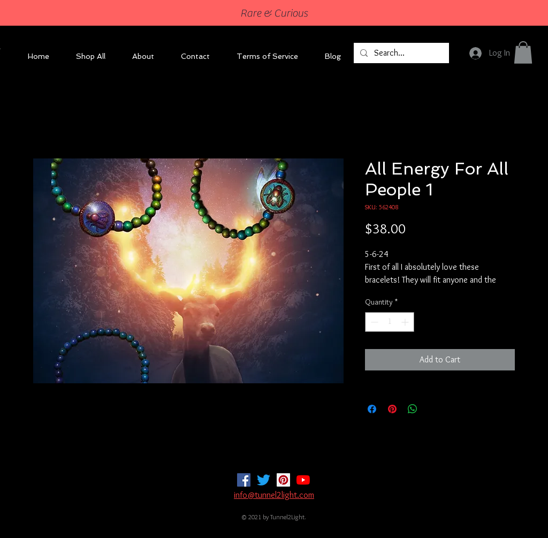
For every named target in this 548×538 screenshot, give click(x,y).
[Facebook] (243, 480)
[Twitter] (263, 480)
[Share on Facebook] (372, 409)
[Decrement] (373, 322)
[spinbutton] (389, 322)
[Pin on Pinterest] (392, 409)
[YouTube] (303, 480)
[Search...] (400, 53)
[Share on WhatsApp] (412, 409)
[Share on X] (433, 409)
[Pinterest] (283, 480)
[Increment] (406, 322)
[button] (523, 52)
